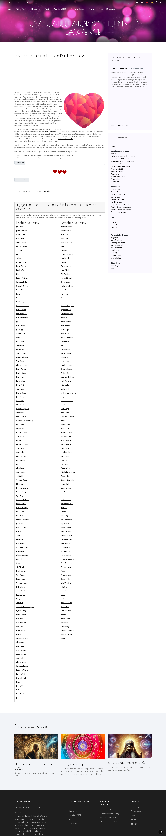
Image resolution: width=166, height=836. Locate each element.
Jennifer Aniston (66, 535)
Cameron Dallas (22, 282)
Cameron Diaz (66, 579)
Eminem (19, 298)
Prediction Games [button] (77, 9)
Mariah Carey (66, 349)
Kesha (63, 345)
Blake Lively (65, 389)
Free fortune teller (106, 810)
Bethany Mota (66, 373)
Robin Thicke (21, 504)
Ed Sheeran (20, 424)
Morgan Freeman (22, 547)
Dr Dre (18, 440)
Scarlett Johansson (67, 254)
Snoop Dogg (21, 401)
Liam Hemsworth (22, 456)
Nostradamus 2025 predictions (122, 159)
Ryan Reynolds (21, 496)
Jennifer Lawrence (67, 630)
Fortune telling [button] (21, 9)
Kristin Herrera (66, 298)
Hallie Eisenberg (67, 286)
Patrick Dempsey (22, 349)
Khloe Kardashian (67, 337)
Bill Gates (19, 515)
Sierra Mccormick (67, 496)
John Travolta (20, 698)
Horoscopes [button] (35, 9)
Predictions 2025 (117, 169)
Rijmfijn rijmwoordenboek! (109, 821)
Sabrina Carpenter (67, 480)
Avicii (18, 337)
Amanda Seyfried (67, 504)
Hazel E (64, 317)
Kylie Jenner (65, 361)
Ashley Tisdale (66, 424)
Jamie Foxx (64, 357)
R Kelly (18, 690)
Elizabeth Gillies (66, 436)
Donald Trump (21, 492)
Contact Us (134, 819)
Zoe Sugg (64, 492)
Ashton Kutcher (21, 262)
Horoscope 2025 (117, 164)
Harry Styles (20, 595)
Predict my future (117, 171)
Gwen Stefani (66, 555)
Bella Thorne (65, 325)
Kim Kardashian (66, 519)
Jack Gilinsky (20, 587)
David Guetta (21, 266)
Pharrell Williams (22, 555)
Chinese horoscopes (118, 194)
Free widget (115, 265)
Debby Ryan (65, 448)
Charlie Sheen (21, 662)
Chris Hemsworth (22, 638)
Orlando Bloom (21, 583)
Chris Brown (20, 405)
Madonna (64, 238)
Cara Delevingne (67, 401)
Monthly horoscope (118, 202)
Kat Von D (64, 464)
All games (114, 237)
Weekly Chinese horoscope (121, 207)
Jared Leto (20, 646)
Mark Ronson (21, 622)
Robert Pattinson (22, 278)
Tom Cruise (20, 361)
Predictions (115, 174)
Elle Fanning (65, 274)
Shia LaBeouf (21, 678)
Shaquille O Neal (22, 286)
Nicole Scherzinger (68, 472)
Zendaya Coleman (67, 432)
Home (9, 9)
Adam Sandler (21, 591)
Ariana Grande (66, 527)
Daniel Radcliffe (22, 317)
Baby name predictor (118, 245)
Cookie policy (136, 811)
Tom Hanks (20, 448)
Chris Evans (20, 642)
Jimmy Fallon (20, 381)
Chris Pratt (20, 468)
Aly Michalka (65, 523)
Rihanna (64, 511)
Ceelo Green (21, 242)
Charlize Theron (66, 452)
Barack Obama (21, 432)
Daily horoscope (116, 197)
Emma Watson (66, 321)
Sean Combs (20, 345)
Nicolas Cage (21, 393)
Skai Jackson (65, 547)
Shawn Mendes (21, 314)
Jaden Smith (20, 385)
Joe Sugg (19, 329)
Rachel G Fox (66, 444)
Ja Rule (18, 531)
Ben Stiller (19, 559)
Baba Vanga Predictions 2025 (128, 762)
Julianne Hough (66, 242)
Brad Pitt (19, 634)
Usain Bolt (19, 658)
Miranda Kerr (65, 385)
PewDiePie (20, 270)
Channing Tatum (21, 365)
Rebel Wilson (66, 353)
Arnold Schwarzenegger (25, 607)
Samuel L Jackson (22, 500)
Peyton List (65, 476)
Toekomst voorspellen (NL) (109, 813)
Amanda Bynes (66, 440)
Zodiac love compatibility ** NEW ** (124, 156)
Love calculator (116, 258)
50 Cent (19, 250)
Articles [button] (91, 9)
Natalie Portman (66, 365)
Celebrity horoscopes (118, 212)
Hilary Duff (65, 484)
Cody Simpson (21, 654)
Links (112, 268)
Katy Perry (64, 460)
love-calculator (123, 68)
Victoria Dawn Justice (68, 393)
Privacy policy (135, 807)
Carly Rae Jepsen (67, 563)
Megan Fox (65, 397)
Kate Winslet (65, 270)
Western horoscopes (118, 192)
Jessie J (63, 638)
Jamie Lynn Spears (67, 416)
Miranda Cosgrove (67, 306)
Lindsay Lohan (66, 302)
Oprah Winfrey (66, 468)
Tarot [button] (47, 9)
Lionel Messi (20, 579)
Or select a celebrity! (44, 191)
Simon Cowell (21, 353)
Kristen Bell (65, 607)
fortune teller (73, 807)
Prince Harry (20, 290)
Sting (18, 535)
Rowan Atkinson (22, 357)
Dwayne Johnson (22, 488)
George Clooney (22, 480)
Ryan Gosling (21, 610)
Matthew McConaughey (24, 420)
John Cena (20, 238)
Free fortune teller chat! (119, 125)
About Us (134, 815)
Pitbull (18, 682)
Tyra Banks (65, 412)
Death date (115, 250)
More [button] (101, 9)
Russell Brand (21, 309)
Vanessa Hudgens (67, 377)
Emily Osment (66, 531)
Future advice (115, 179)
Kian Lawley (20, 325)
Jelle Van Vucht (21, 397)
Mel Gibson (20, 575)
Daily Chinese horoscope (120, 204)
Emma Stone (65, 618)
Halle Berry (65, 341)
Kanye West (20, 674)
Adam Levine (21, 472)
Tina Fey (64, 508)
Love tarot (114, 222)
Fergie (63, 420)
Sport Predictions (117, 240)
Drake (18, 464)
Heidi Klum (65, 622)
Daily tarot (114, 220)
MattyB (18, 599)
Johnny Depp (21, 686)
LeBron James (21, 614)
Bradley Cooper (22, 373)
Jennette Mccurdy (67, 314)
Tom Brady (20, 436)
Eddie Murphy (21, 416)
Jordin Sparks (65, 456)
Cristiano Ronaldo (22, 306)
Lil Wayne (19, 539)
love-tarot (50, 141)
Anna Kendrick (66, 551)
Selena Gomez (66, 226)
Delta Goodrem (66, 539)
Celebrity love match (118, 242)
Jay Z (18, 321)
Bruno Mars (20, 377)
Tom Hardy (20, 389)
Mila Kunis (64, 262)
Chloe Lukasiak (66, 369)
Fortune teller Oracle (118, 176)
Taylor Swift (65, 234)
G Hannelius (65, 282)
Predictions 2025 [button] (60, 9)
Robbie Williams (22, 670)
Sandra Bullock (66, 258)
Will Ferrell (20, 428)
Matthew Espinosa (22, 409)
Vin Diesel (20, 567)
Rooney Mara (66, 567)
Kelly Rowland (66, 381)
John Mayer (20, 543)
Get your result (25, 191)
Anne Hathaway (66, 230)
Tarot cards (115, 227)
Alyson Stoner (66, 309)
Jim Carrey (19, 226)
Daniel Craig (65, 591)
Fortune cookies (116, 255)
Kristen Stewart (66, 278)
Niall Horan (20, 618)
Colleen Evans (66, 500)
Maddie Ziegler (66, 634)
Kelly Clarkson (66, 428)
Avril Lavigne (65, 543)
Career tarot (115, 225)
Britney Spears (66, 329)
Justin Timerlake (21, 230)
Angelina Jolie (66, 575)
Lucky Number (116, 253)
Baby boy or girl (116, 248)
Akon (18, 254)
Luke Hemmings (22, 508)
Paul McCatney (21, 246)
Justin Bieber (20, 551)
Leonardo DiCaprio (23, 444)
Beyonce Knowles (67, 559)
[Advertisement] (59, 74)
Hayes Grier (20, 460)
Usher (18, 563)
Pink (62, 246)
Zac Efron (19, 603)
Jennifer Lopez (66, 405)
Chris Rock (20, 412)
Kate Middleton (66, 603)
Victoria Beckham (67, 599)
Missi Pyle (64, 294)
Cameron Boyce (22, 666)
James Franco (21, 369)
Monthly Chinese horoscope (121, 209)
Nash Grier (20, 341)
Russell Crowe (21, 527)
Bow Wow (20, 511)
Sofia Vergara (66, 488)
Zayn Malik (20, 452)
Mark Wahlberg (21, 650)
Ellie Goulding (66, 583)
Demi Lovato (65, 290)
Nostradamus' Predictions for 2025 (33, 766)
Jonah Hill (19, 523)
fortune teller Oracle (49, 131)
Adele (63, 571)
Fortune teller (115, 181)
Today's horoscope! (73, 764)
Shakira (63, 614)
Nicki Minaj (65, 626)
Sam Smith (19, 626)
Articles (113, 154)
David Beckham (21, 630)
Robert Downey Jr (22, 519)
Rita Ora (64, 587)
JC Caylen (19, 484)
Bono (18, 294)
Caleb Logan (20, 302)
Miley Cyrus (65, 250)
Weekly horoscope (117, 199)
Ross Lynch (20, 694)
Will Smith (19, 476)
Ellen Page (65, 515)
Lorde (63, 595)
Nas (17, 274)
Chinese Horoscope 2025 (120, 166)
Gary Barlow (20, 333)
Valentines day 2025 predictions (122, 161)
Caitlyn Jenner (66, 610)
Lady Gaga (65, 409)
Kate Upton (65, 333)
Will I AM (19, 258)
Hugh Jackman (21, 571)
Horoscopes (115, 189)
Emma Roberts (66, 266)
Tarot (70, 819)
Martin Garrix (20, 234)
